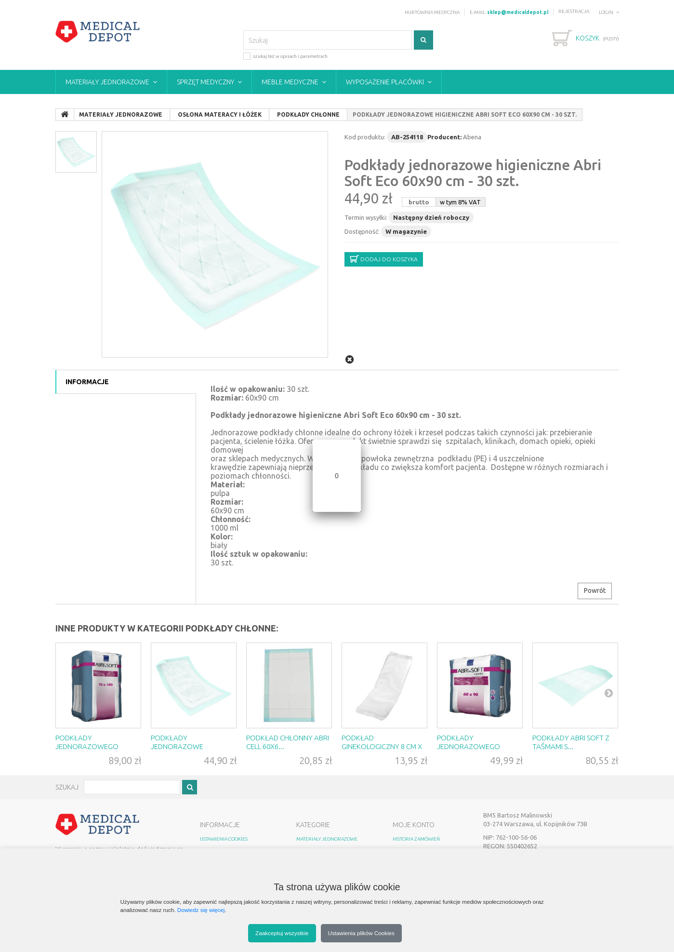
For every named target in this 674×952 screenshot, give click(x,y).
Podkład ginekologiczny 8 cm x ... (382, 746)
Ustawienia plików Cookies (361, 933)
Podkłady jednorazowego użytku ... (87, 746)
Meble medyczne (290, 82)
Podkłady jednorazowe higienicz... (177, 746)
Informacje (87, 382)
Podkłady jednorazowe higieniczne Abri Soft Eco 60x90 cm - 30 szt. (472, 173)
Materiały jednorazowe (107, 82)
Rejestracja (573, 11)
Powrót (595, 590)
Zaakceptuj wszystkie (281, 933)
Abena (472, 137)
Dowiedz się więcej (201, 910)
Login (606, 12)
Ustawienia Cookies (224, 839)
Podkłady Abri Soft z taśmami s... (570, 742)
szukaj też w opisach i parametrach (285, 55)
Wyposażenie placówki (385, 82)
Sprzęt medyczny (205, 82)
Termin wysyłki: (365, 217)
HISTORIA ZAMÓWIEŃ (416, 839)
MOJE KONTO (414, 825)
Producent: (444, 137)
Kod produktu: (364, 137)
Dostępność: (362, 231)
